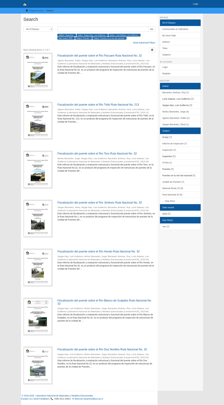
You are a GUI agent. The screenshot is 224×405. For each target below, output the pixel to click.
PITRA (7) (167, 162)
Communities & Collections (175, 29)
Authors (166, 42)
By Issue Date (169, 35)
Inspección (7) (169, 150)
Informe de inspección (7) (174, 143)
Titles (165, 48)
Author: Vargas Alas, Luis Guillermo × (92, 35)
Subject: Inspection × (66, 35)
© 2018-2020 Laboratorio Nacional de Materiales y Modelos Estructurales (57, 395)
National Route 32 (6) (172, 188)
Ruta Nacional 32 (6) (172, 194)
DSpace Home (36, 10)
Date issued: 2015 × (66, 38)
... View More (168, 201)
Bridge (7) (167, 137)
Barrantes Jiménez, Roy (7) (175, 92)
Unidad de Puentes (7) (173, 182)
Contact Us (26, 399)
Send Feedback (41, 399)
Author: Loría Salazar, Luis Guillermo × (124, 35)
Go (151, 29)
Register (166, 73)
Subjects (166, 54)
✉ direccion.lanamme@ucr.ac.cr (87, 399)
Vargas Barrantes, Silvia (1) (175, 124)
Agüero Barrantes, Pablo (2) (175, 118)
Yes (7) (165, 226)
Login (165, 67)
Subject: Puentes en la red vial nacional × (109, 38)
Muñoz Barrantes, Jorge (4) (175, 111)
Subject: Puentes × (83, 38)
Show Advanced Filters (144, 42)
